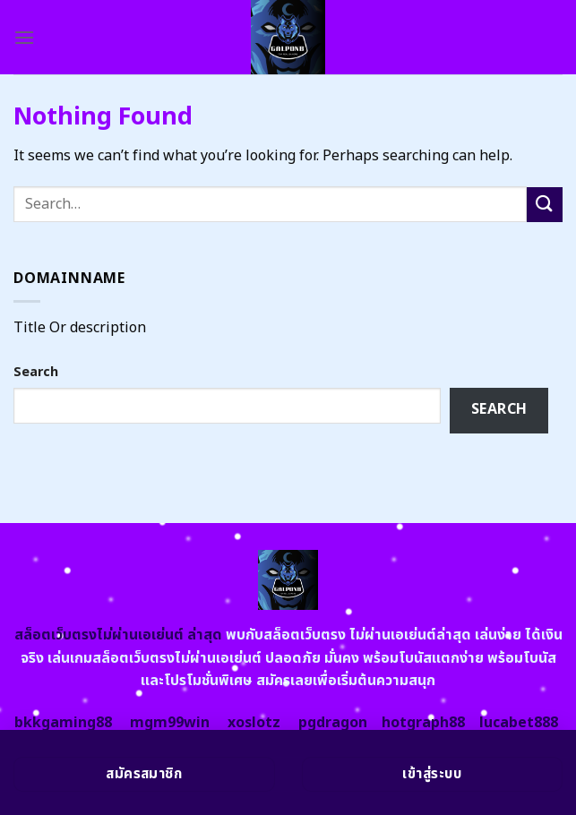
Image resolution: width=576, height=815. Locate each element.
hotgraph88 (423, 723)
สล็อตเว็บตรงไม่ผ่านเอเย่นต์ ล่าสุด (118, 635)
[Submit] (545, 204)
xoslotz (254, 723)
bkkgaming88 (63, 723)
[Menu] (24, 37)
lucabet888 (518, 723)
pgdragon (332, 723)
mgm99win (170, 723)
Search (35, 372)
